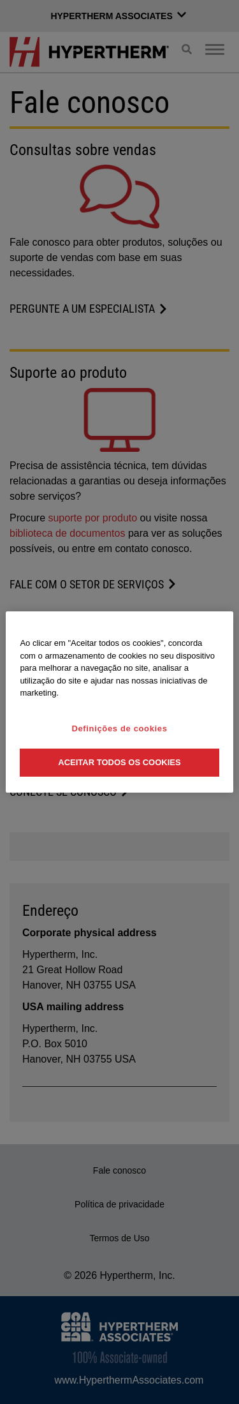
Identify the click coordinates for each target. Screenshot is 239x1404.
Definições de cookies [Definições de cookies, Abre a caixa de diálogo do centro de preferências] (119, 728)
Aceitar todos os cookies (119, 762)
